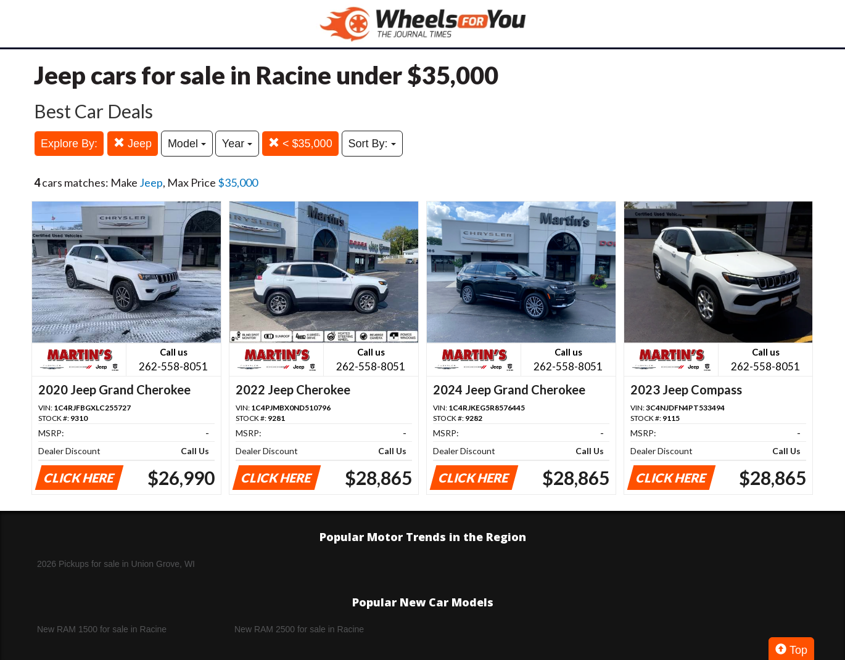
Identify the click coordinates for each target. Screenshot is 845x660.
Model (187, 143)
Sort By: (372, 143)
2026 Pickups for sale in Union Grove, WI (116, 564)
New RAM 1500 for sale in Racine (102, 629)
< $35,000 (300, 143)
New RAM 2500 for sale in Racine (299, 629)
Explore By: (69, 143)
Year (237, 143)
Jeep (132, 143)
